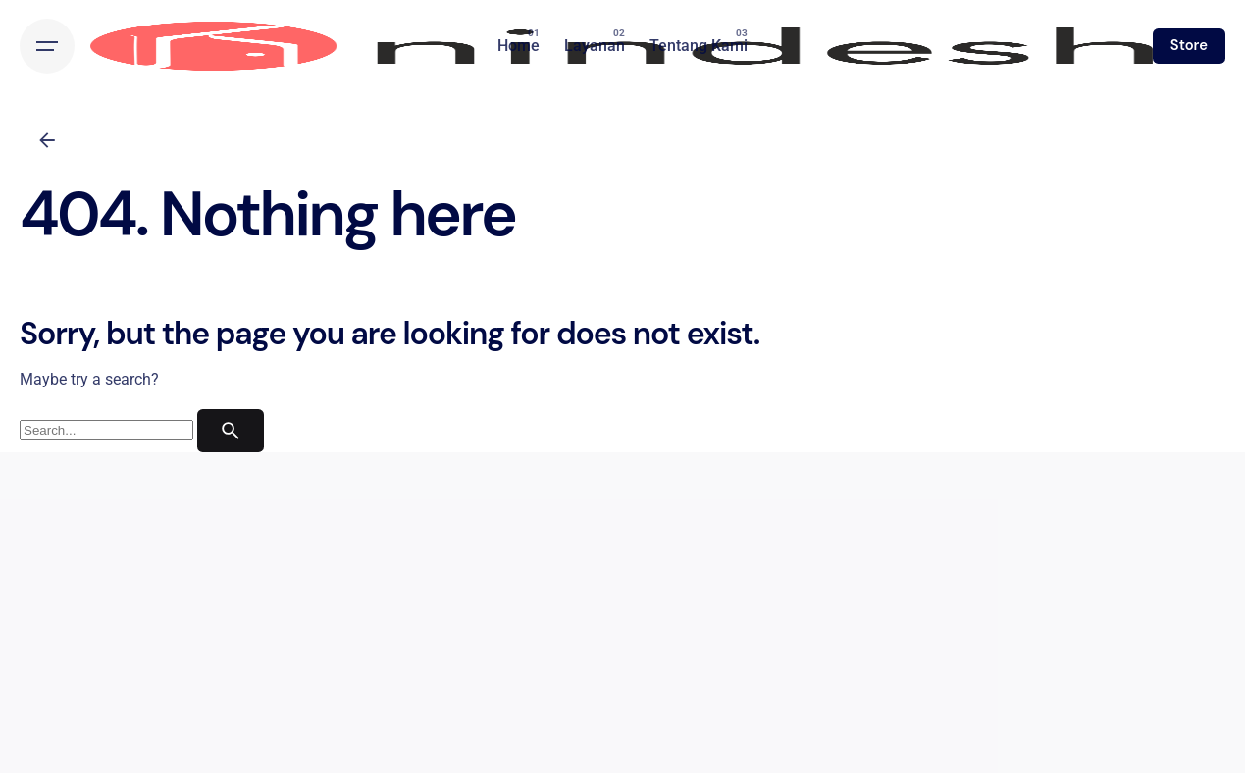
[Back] (47, 140)
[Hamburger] (47, 46)
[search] (230, 430)
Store (1189, 45)
